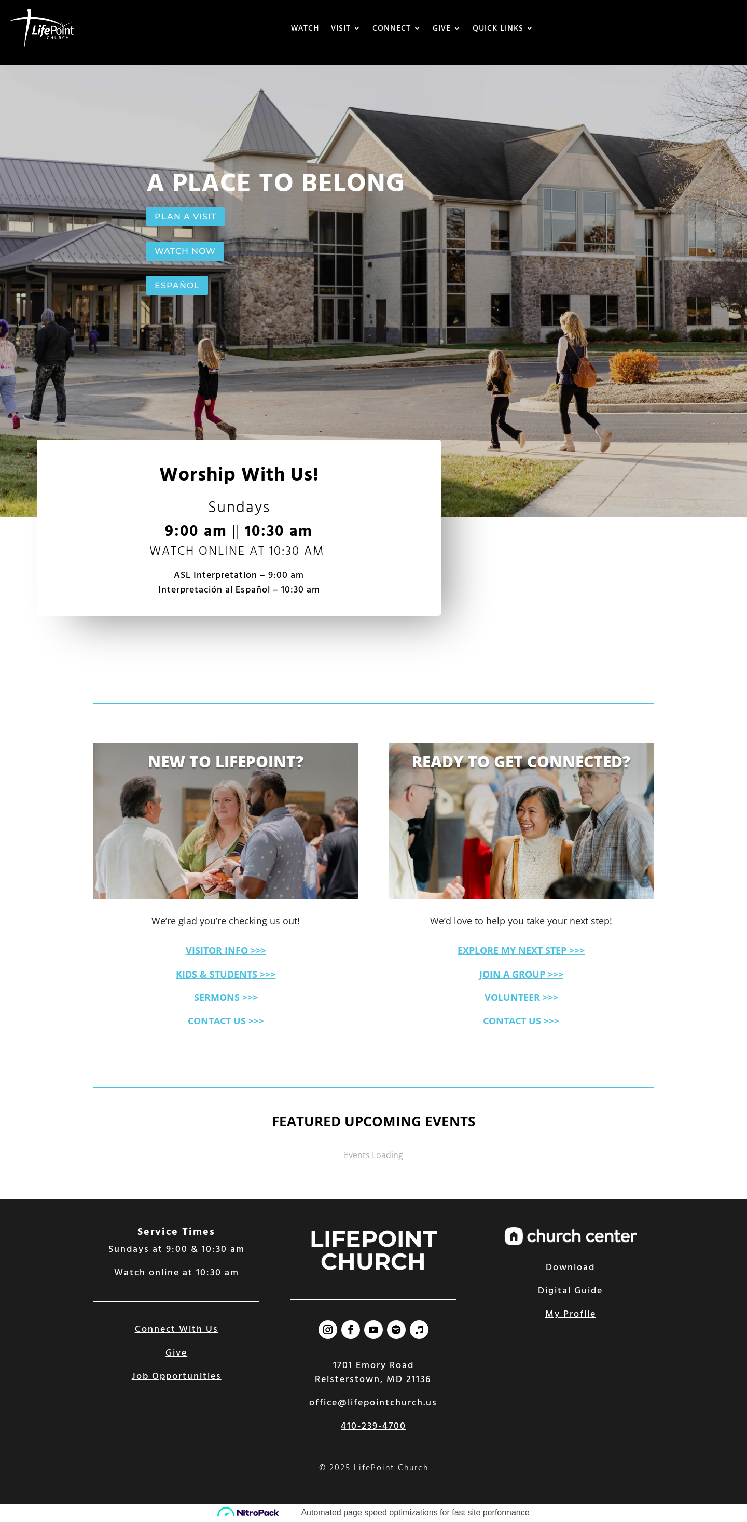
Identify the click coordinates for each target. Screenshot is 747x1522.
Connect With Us (176, 1329)
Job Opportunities (177, 1376)
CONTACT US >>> (226, 1020)
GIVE (442, 28)
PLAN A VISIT (185, 216)
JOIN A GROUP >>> (521, 974)
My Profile (570, 1314)
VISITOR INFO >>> (226, 950)
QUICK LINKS (498, 28)
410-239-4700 (373, 1426)
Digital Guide (570, 1291)
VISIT (341, 28)
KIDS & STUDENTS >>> (225, 974)
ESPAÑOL (177, 285)
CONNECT (391, 28)
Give (176, 1353)
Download (570, 1267)
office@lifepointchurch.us (373, 1403)
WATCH (305, 28)
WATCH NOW (185, 251)
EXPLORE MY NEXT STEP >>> (521, 950)
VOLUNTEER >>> (521, 997)
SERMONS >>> (226, 997)
